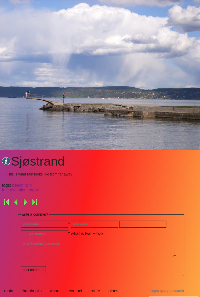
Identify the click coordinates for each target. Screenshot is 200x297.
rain (28, 185)
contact (75, 291)
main (8, 291)
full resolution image (20, 190)
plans (113, 291)
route (95, 291)
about (55, 291)
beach (18, 185)
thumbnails (32, 291)
